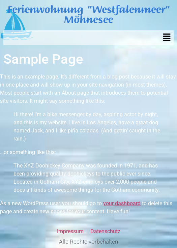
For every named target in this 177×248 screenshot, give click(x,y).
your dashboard (122, 203)
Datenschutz (105, 231)
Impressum (70, 231)
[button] (167, 37)
